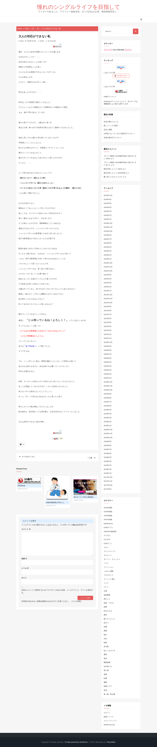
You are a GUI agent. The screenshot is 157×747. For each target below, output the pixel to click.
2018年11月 (108, 433)
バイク (106, 563)
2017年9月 (108, 489)
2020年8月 (108, 350)
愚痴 (105, 631)
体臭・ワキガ (108, 603)
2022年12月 (108, 263)
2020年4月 (108, 366)
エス (20, 274)
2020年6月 (108, 358)
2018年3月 (108, 465)
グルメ (106, 547)
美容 (105, 658)
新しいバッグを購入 (111, 125)
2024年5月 (108, 203)
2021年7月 (108, 314)
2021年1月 (108, 338)
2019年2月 (108, 422)
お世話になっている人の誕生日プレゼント (119, 133)
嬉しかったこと (109, 619)
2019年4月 (108, 414)
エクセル (107, 535)
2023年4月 (108, 247)
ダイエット (108, 555)
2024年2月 (108, 215)
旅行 (105, 635)
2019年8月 (108, 398)
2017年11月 (108, 481)
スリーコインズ (109, 551)
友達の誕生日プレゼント (113, 137)
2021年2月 (108, 334)
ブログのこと (108, 575)
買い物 (106, 670)
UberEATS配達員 (110, 531)
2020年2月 (108, 374)
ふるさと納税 (108, 571)
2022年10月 (108, 271)
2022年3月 (108, 283)
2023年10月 (108, 231)
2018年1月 (108, 473)
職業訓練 (107, 662)
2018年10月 (108, 437)
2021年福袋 (108, 519)
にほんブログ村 (109, 73)
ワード (106, 587)
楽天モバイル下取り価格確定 (84, 496)
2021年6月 (108, 318)
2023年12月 (108, 223)
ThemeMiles (111, 742)
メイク (106, 583)
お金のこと (108, 543)
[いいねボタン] (20, 444)
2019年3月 (108, 418)
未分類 (42, 41)
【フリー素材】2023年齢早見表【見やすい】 (120, 156)
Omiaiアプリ (108, 527)
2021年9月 (108, 306)
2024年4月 (108, 207)
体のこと (107, 599)
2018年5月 (108, 457)
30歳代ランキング (110, 96)
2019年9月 (108, 394)
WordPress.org (109, 725)
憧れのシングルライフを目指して (78, 6)
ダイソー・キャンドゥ (112, 559)
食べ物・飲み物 (109, 694)
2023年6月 (108, 243)
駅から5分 (42, 183)
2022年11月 (108, 267)
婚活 (105, 615)
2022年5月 (108, 279)
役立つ (106, 623)
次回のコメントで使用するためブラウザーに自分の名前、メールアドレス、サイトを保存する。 (57, 590)
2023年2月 (108, 255)
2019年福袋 (108, 511)
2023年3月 (108, 251)
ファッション (108, 567)
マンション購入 (109, 579)
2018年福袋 (108, 508)
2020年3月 (108, 370)
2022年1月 (108, 291)
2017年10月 (108, 485)
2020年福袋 (108, 515)
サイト (24, 576)
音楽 (105, 690)
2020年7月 (108, 354)
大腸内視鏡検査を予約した (55, 501)
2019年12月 (108, 382)
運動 (105, 682)
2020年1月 (108, 378)
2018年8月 (108, 445)
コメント (26, 528)
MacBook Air (108, 523)
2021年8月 (108, 310)
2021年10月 (108, 302)
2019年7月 (108, 402)
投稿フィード (108, 717)
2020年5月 (108, 362)
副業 (105, 607)
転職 (105, 678)
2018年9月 (108, 441)
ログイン (107, 713)
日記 (105, 638)
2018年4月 (108, 461)
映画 (105, 642)
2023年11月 (108, 227)
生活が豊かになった (111, 122)
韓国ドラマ (108, 686)
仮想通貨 (107, 595)
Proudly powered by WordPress (76, 742)
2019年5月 (108, 410)
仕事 (105, 591)
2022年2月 (108, 287)
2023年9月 (108, 235)
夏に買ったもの (109, 177)
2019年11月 (108, 386)
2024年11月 (108, 195)
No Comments (52, 41)
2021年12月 (108, 295)
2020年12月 (108, 342)
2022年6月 (108, 275)
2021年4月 (108, 326)
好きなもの (108, 611)
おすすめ (107, 539)
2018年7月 (108, 449)
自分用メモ (108, 666)
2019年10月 (108, 390)
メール (25, 567)
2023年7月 (108, 239)
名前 (24, 557)
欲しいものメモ (109, 650)
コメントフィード (110, 721)
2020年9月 (108, 346)
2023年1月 (108, 259)
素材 (105, 654)
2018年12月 (108, 429)
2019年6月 (108, 406)
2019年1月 (108, 425)
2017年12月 (108, 477)
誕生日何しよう (109, 169)
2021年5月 (108, 322)
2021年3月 (108, 330)
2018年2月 (108, 469)
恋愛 (105, 627)
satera (22, 41)
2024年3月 (108, 211)
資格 (105, 674)
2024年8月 (108, 199)
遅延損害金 (21, 484)
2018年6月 (108, 453)
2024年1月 (108, 219)
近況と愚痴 (108, 129)
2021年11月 (108, 298)
